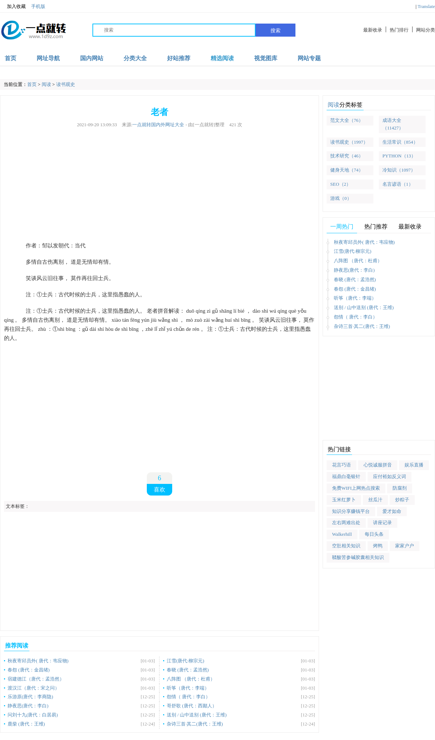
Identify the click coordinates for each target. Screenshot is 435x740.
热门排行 (399, 30)
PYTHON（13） (399, 156)
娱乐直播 (414, 465)
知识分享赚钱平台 (351, 511)
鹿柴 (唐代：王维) (26, 724)
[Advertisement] (159, 185)
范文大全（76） (346, 120)
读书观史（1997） (349, 142)
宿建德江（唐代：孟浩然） (36, 679)
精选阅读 (222, 58)
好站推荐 (178, 58)
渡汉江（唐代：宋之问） (33, 688)
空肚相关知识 (346, 545)
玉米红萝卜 (344, 499)
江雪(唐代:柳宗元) (185, 660)
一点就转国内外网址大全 (158, 124)
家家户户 (404, 545)
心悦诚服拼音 (378, 465)
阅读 (46, 84)
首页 (10, 58)
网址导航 (48, 58)
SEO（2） (340, 184)
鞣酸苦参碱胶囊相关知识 (358, 557)
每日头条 (374, 534)
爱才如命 (391, 511)
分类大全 (135, 58)
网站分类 (425, 30)
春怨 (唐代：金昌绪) (29, 670)
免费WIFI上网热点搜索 (356, 488)
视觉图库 (265, 58)
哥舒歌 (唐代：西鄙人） (192, 705)
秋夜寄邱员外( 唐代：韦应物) (38, 660)
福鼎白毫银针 (346, 476)
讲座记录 (382, 522)
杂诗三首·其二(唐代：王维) (195, 724)
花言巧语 (341, 465)
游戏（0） (341, 198)
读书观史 (65, 84)
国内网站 (91, 58)
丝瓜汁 (375, 499)
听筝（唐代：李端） (188, 688)
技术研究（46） (346, 156)
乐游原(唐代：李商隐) (30, 696)
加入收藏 (13, 6)
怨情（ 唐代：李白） (188, 696)
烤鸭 (377, 545)
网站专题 (309, 58)
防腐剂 (400, 488)
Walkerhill (342, 534)
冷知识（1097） (398, 170)
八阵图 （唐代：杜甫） (191, 679)
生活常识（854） (400, 142)
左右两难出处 (346, 522)
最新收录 (372, 30)
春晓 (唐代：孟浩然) (188, 670)
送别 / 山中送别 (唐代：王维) (197, 715)
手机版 (38, 6)
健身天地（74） (346, 170)
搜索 (275, 30)
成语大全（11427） (392, 124)
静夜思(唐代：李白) (28, 705)
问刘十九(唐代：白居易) (33, 715)
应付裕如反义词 (389, 476)
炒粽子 (402, 499)
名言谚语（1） (397, 184)
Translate (426, 6)
